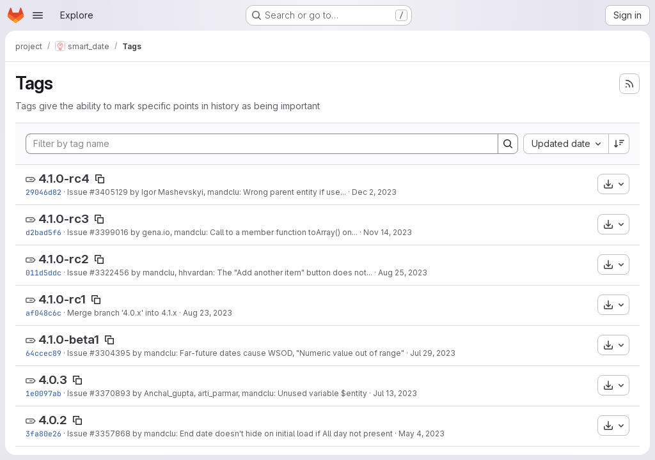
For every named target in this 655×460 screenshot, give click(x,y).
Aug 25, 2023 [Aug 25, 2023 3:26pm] (402, 272)
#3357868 (110, 433)
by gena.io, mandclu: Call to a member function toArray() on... (243, 232)
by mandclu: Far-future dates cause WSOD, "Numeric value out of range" (267, 353)
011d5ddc (43, 272)
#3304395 (110, 353)
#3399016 (109, 232)
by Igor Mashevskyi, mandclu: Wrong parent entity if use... (237, 192)
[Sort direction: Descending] (619, 144)
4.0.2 (52, 420)
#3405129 (109, 192)
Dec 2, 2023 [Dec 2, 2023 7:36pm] (374, 192)
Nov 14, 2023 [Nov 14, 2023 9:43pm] (387, 232)
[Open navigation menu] (38, 15)
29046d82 (43, 192)
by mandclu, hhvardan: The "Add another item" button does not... (250, 272)
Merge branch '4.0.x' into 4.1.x (122, 313)
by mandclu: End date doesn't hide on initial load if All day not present (261, 433)
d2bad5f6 (43, 232)
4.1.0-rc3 (63, 218)
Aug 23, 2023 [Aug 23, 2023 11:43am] (207, 313)
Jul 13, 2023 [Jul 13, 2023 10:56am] (395, 393)
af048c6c (43, 313)
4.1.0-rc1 (62, 299)
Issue (78, 192)
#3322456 (109, 272)
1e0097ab (43, 393)
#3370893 (110, 393)
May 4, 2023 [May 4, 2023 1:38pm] (422, 433)
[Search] (508, 144)
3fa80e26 (43, 433)
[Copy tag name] (99, 179)
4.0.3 (52, 379)
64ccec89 (43, 353)
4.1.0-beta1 (68, 339)
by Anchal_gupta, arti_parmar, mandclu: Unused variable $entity (248, 393)
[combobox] (565, 144)
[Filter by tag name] (262, 144)
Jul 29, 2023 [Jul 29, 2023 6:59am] (432, 353)
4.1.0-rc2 (63, 259)
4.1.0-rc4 (64, 178)
